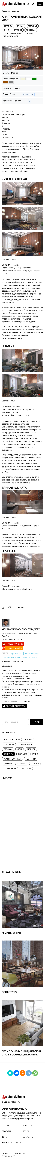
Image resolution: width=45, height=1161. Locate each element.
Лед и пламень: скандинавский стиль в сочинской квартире (21, 1053)
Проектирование (30, 657)
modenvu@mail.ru (14, 648)
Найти (36, 722)
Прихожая (31, 30)
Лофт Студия (9, 992)
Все (5, 739)
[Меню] (40, 4)
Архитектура (16, 653)
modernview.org (15, 639)
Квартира (8, 26)
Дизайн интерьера (31, 653)
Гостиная (32, 26)
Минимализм (28, 94)
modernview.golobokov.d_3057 (19, 33)
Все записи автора (14, 706)
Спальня (18, 30)
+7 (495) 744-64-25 (15, 644)
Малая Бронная (11, 932)
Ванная (20, 26)
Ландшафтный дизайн (11, 657)
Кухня (6, 30)
